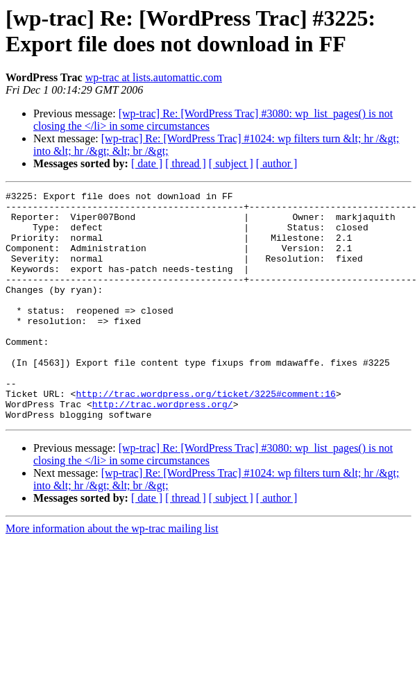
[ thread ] (185, 163)
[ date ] (146, 163)
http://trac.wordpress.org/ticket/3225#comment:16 (205, 435)
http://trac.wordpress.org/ (162, 447)
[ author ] (277, 163)
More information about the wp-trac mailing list (112, 574)
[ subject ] (231, 163)
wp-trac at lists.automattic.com (153, 77)
